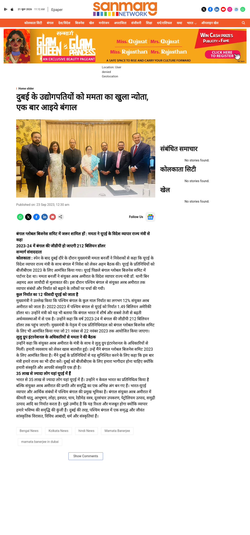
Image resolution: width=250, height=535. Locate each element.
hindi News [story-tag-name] (87, 431)
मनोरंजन (104, 23)
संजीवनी (136, 23)
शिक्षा (149, 23)
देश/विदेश (64, 23)
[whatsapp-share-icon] (20, 219)
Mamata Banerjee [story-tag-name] (117, 431)
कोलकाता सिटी (33, 23)
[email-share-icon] (52, 219)
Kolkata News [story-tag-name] (58, 431)
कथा (179, 23)
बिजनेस (79, 23)
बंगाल (50, 23)
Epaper (57, 9)
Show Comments (85, 456)
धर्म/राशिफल (164, 23)
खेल (91, 23)
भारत (190, 23)
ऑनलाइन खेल (209, 23)
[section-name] (85, 88)
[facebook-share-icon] (36, 219)
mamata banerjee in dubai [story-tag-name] (40, 442)
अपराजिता (120, 23)
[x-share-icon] (28, 219)
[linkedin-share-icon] (44, 219)
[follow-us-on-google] (150, 217)
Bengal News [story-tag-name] (29, 431)
